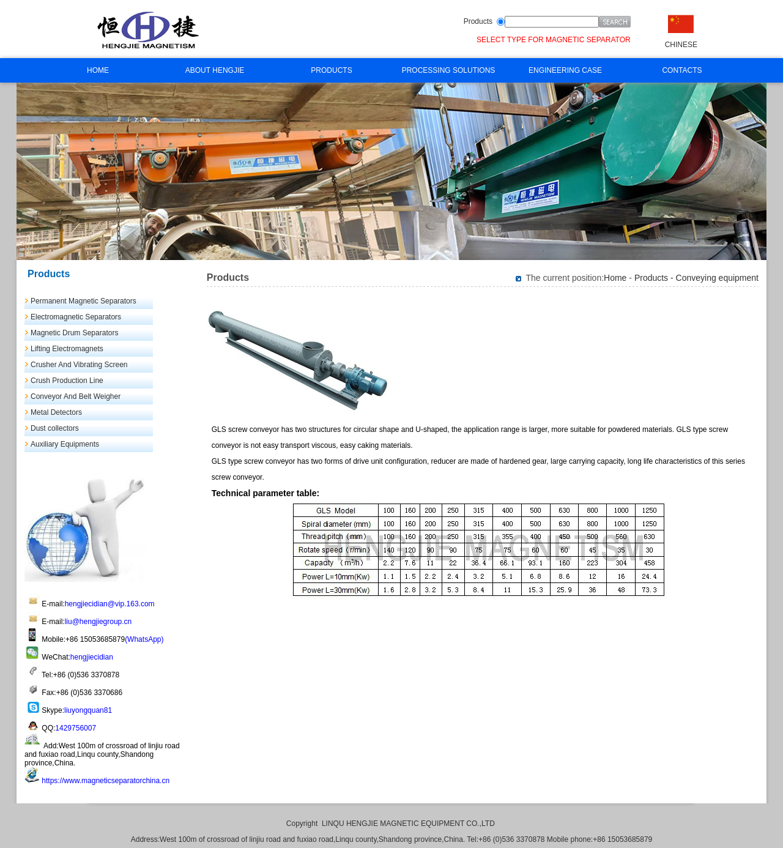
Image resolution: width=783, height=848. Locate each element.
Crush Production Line (67, 380)
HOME (98, 70)
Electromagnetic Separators (76, 317)
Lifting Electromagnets (67, 348)
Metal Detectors (56, 412)
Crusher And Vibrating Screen (79, 364)
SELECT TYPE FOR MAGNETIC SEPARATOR (554, 39)
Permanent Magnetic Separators (83, 301)
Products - (655, 278)
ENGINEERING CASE (565, 70)
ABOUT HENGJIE (214, 70)
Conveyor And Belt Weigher (76, 396)
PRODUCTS (331, 70)
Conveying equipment (717, 278)
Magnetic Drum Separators (74, 333)
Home (615, 278)
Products (478, 21)
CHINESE (681, 44)
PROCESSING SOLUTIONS (448, 70)
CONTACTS (682, 70)
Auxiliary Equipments (65, 444)
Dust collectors (55, 428)
